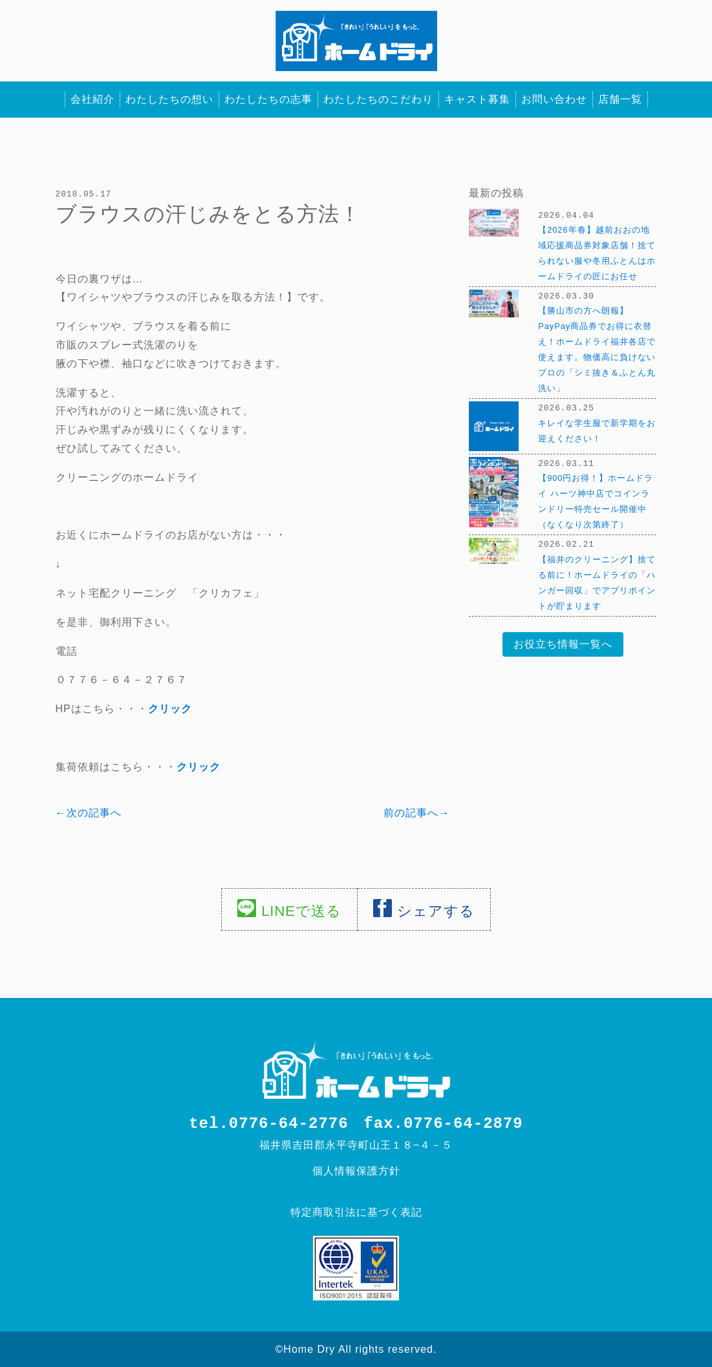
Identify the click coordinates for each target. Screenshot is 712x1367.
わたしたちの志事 (268, 99)
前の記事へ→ (416, 812)
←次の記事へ (89, 812)
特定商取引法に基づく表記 (356, 1211)
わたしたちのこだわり (378, 99)
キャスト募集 (477, 99)
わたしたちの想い (169, 99)
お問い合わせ (554, 99)
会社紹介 (92, 99)
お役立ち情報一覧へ (562, 641)
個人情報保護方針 (356, 1170)
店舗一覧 (620, 99)
